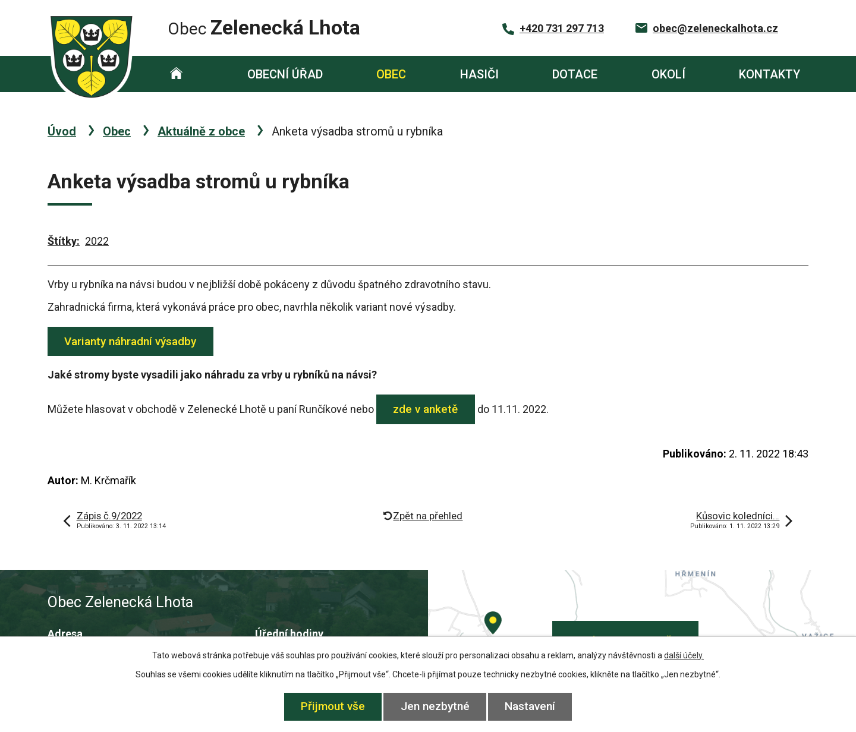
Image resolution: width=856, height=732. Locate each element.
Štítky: (64, 241)
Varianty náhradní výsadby (131, 341)
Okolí (668, 74)
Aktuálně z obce (201, 131)
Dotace (574, 74)
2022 (97, 241)
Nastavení (530, 706)
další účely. (684, 655)
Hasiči (479, 74)
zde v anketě (426, 409)
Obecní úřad (285, 74)
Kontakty (769, 74)
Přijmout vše (333, 706)
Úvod (176, 74)
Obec (391, 74)
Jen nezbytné (435, 706)
